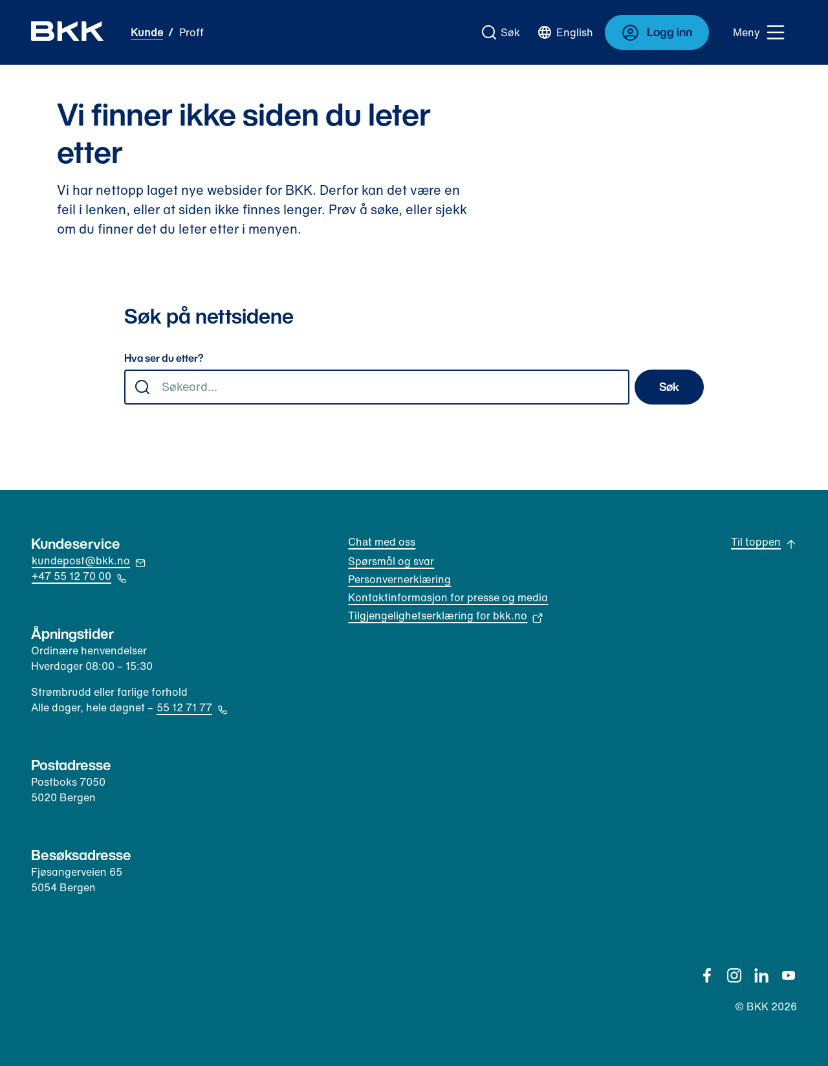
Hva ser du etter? (164, 359)
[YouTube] (788, 975)
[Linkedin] (761, 975)
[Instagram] (734, 975)
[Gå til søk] (501, 32)
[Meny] (759, 32)
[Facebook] (707, 975)
